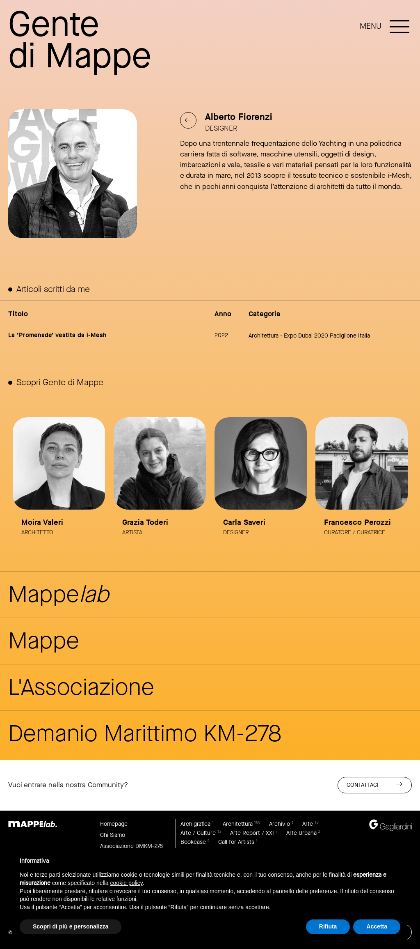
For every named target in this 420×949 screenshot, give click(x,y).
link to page (59, 481)
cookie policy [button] (126, 883)
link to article (210, 332)
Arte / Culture (198, 833)
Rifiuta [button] (328, 926)
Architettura (238, 824)
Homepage (114, 824)
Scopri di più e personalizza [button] (70, 926)
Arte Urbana (301, 833)
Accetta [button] (376, 926)
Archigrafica (195, 824)
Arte (307, 824)
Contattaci (375, 784)
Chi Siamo (112, 835)
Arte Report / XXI (252, 833)
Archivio (279, 824)
